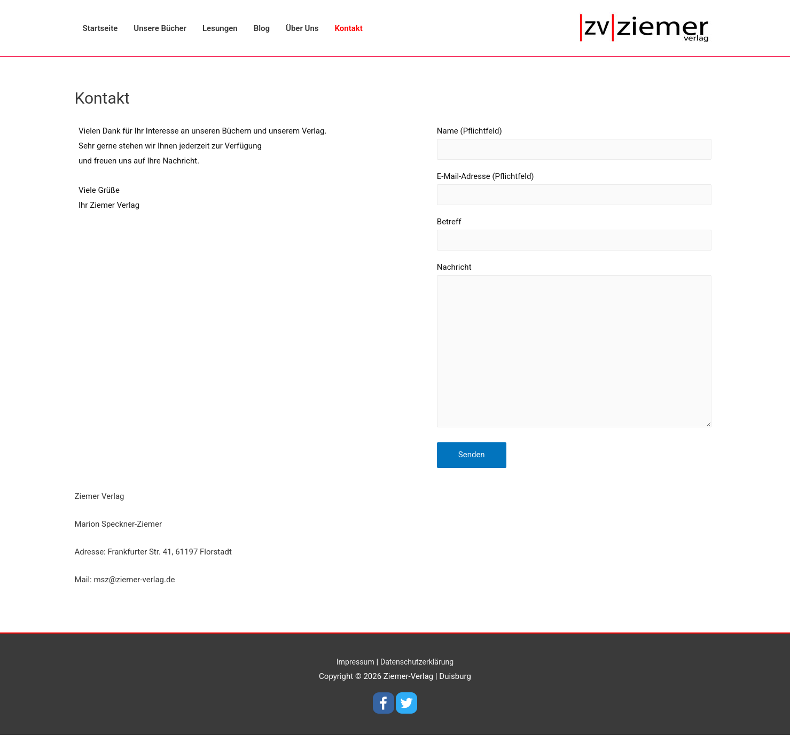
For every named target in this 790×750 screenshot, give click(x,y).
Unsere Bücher (160, 28)
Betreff (566, 238)
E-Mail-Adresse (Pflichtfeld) (566, 190)
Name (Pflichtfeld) (566, 143)
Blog (262, 28)
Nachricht (566, 358)
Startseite (100, 28)
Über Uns (302, 28)
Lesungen (220, 28)
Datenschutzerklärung (418, 676)
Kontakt (349, 28)
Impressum (353, 676)
